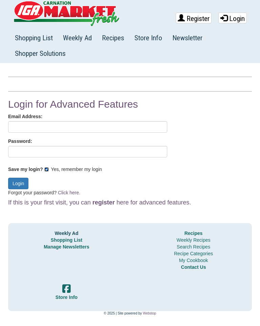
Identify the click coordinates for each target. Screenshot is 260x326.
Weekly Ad (77, 38)
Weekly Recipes (193, 240)
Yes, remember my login (73, 169)
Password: (20, 141)
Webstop (149, 313)
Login (232, 18)
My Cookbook (193, 260)
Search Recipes (193, 246)
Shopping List (34, 38)
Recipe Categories (193, 253)
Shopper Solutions (40, 53)
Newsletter (187, 38)
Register (194, 18)
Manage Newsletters (66, 246)
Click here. (69, 192)
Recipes (113, 38)
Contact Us (193, 267)
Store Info (148, 38)
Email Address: (25, 116)
